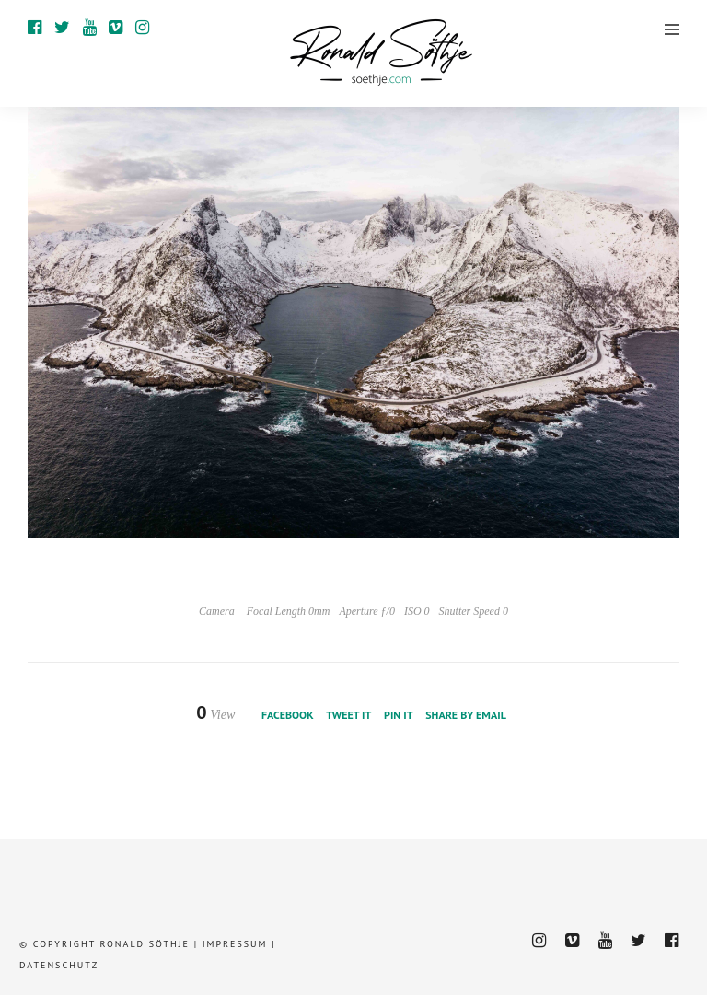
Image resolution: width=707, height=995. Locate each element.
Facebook (287, 715)
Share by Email (465, 715)
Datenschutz (59, 965)
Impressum (235, 944)
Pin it (398, 715)
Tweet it (348, 715)
